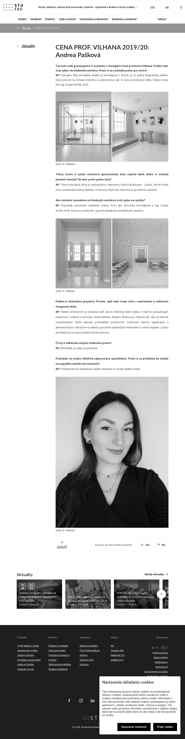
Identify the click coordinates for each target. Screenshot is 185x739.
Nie (161, 544)
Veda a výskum (67, 18)
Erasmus (84, 664)
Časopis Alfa (117, 650)
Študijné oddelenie (58, 669)
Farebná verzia (160, 652)
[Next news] (161, 594)
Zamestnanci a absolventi (93, 18)
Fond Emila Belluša (90, 650)
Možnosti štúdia (56, 650)
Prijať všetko (165, 727)
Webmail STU (118, 655)
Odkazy (162, 18)
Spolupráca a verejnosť (124, 18)
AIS (112, 645)
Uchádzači (35, 18)
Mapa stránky (161, 657)
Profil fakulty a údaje (28, 645)
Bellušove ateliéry (89, 645)
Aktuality (26, 28)
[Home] (18, 28)
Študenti (50, 18)
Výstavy (84, 655)
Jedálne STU (117, 659)
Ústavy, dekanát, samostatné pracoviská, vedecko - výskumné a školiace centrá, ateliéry (86, 7)
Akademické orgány (27, 650)
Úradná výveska (25, 655)
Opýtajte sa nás (25, 669)
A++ (164, 647)
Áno (145, 544)
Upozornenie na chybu (156, 671)
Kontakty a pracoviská (29, 659)
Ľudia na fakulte (25, 664)
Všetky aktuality (154, 574)
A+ (157, 647)
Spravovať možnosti (133, 727)
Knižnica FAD (86, 659)
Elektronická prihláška (59, 664)
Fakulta (22, 18)
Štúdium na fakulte (58, 645)
